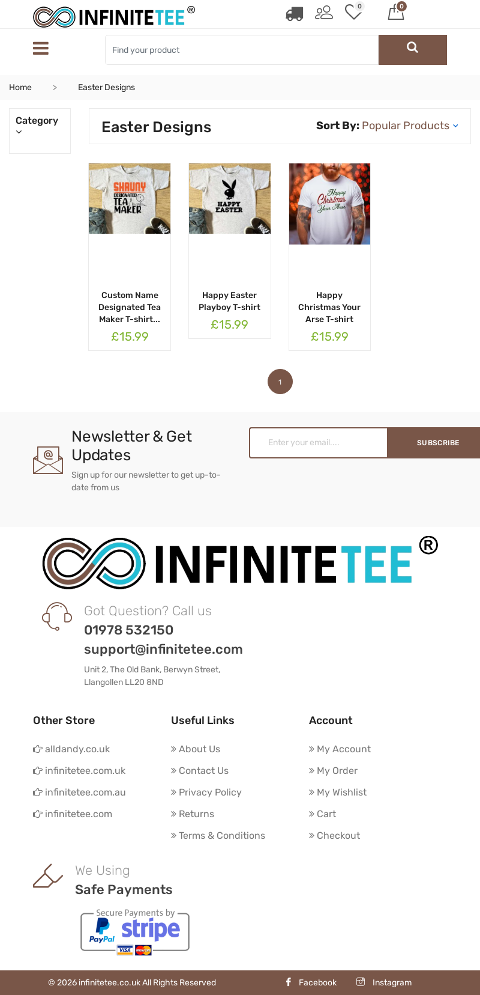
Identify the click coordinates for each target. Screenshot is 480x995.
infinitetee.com (72, 814)
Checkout (334, 835)
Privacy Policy (206, 792)
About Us (195, 749)
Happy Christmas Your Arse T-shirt (329, 307)
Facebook (310, 983)
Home (20, 87)
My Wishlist (338, 792)
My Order (333, 770)
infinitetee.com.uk (79, 770)
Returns (192, 814)
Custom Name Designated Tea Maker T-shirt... (129, 307)
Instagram (384, 983)
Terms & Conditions (218, 835)
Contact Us (200, 770)
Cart (322, 814)
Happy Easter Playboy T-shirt (229, 301)
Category (40, 126)
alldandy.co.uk (71, 749)
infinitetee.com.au (79, 792)
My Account (340, 749)
